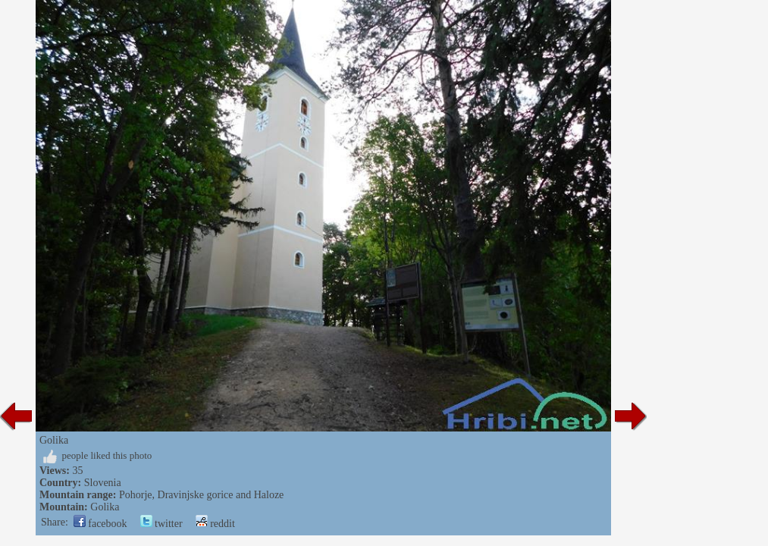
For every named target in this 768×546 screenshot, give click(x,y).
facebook (100, 523)
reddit (215, 523)
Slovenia (102, 482)
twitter (161, 523)
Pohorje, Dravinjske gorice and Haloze (201, 494)
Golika (104, 507)
